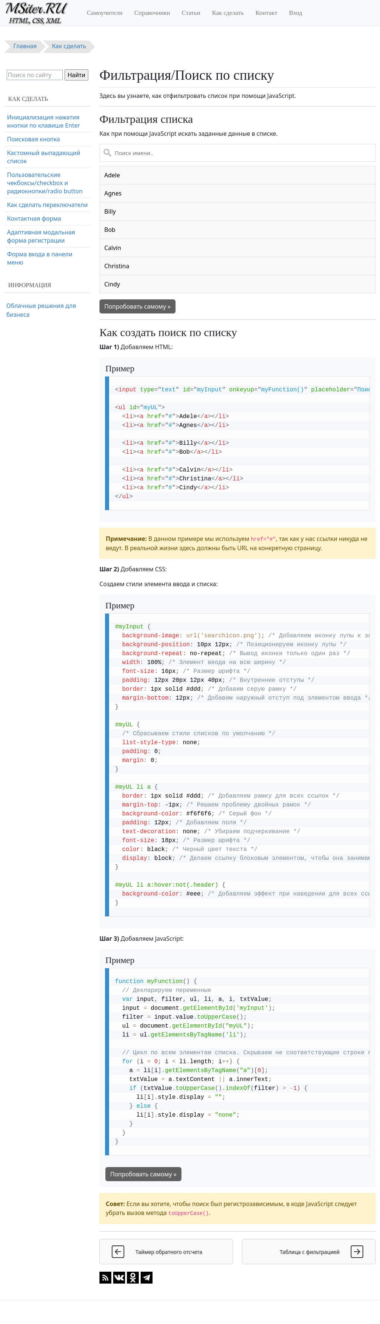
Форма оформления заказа (46, 203)
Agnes (113, 193)
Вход (295, 12)
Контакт (267, 12)
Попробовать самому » (137, 306)
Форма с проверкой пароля (46, 231)
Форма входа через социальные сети (35, 172)
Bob (109, 230)
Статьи (191, 12)
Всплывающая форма (38, 244)
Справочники (152, 12)
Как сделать (228, 12)
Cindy (112, 284)
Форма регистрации (36, 189)
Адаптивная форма (34, 217)
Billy (110, 211)
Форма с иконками (34, 154)
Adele (112, 175)
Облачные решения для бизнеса (41, 310)
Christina (116, 266)
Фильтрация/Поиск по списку (39, 122)
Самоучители (104, 12)
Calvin (112, 248)
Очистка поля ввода (36, 258)
